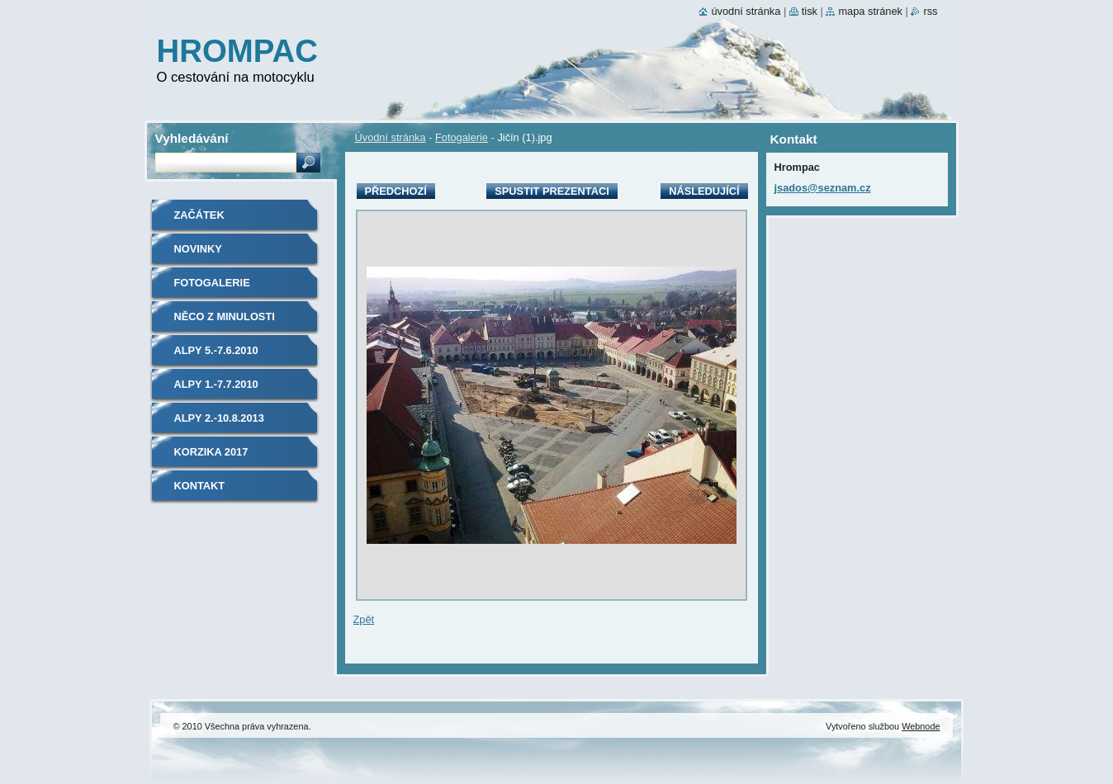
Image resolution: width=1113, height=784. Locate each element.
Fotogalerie (461, 137)
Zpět (364, 619)
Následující (704, 191)
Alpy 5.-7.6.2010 (216, 350)
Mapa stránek (870, 11)
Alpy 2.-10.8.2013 (219, 418)
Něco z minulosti (224, 316)
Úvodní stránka (390, 137)
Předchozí (396, 191)
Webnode (921, 726)
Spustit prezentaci (552, 191)
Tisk (809, 11)
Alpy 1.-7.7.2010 (216, 384)
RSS (930, 11)
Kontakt (199, 485)
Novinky (198, 249)
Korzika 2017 (211, 452)
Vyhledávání (192, 138)
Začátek (199, 215)
